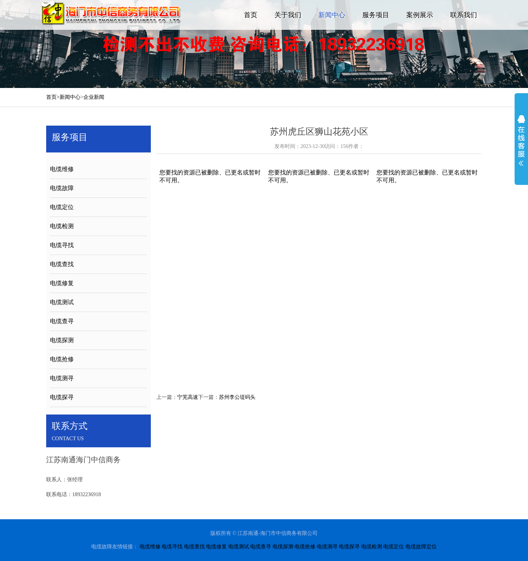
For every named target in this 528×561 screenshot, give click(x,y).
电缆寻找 (62, 245)
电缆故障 (62, 188)
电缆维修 (62, 169)
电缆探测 (62, 340)
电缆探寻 (62, 397)
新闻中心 (331, 15)
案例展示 (419, 15)
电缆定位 (62, 207)
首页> (53, 97)
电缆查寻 (62, 321)
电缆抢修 (62, 359)
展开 (521, 140)
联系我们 (463, 15)
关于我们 (287, 15)
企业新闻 (93, 97)
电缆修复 (62, 283)
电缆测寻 (62, 378)
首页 (250, 15)
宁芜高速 (187, 397)
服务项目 (375, 15)
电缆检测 (62, 226)
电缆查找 (62, 264)
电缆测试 (62, 302)
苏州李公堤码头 (237, 397)
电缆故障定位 (421, 546)
